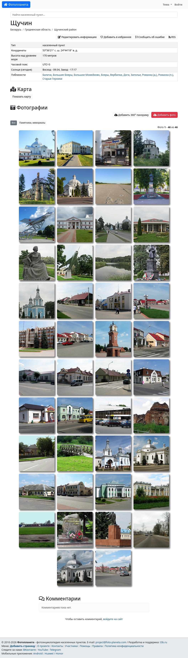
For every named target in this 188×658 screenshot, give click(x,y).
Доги (126, 74)
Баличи (47, 74)
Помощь (85, 646)
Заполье (136, 74)
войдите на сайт (113, 619)
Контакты (57, 646)
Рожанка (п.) (165, 74)
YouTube (43, 649)
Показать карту (21, 96)
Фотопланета (16, 4)
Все (14, 122)
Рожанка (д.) (149, 74)
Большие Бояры (63, 74)
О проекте (43, 646)
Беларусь (15, 29)
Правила (97, 646)
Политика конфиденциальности (124, 646)
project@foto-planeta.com (111, 642)
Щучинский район (65, 29)
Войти (178, 4)
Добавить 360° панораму (131, 115)
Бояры (105, 74)
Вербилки (116, 74)
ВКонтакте (29, 649)
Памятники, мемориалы (32, 122)
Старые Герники (52, 78)
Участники (71, 646)
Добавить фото (164, 115)
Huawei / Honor (54, 653)
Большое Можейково (87, 74)
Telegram (55, 649)
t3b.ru (163, 642)
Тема (166, 4)
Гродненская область (38, 29)
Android (38, 653)
